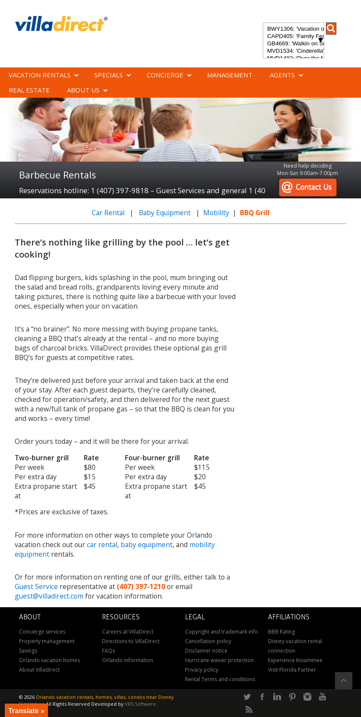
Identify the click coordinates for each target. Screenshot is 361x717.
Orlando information (127, 660)
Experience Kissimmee (295, 660)
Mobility (216, 212)
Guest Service (36, 586)
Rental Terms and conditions (220, 679)
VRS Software (140, 704)
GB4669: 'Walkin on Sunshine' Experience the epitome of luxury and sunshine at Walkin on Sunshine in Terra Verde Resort (293, 44)
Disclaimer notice (206, 650)
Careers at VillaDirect (127, 631)
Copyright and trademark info (221, 631)
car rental (102, 544)
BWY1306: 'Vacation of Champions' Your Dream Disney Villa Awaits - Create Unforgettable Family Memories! (293, 29)
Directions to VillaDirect (131, 641)
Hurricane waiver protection (219, 660)
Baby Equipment (165, 212)
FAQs (108, 650)
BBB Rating (281, 631)
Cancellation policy (208, 641)
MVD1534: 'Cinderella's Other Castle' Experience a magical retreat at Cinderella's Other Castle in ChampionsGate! (293, 51)
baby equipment (147, 544)
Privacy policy (201, 669)
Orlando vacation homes (49, 660)
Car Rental (108, 212)
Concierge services (42, 631)
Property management (46, 641)
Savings (28, 650)
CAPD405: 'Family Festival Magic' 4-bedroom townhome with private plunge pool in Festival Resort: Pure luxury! (293, 36)
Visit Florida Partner (292, 669)
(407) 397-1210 (141, 586)
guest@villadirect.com (49, 596)
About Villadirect (39, 669)
